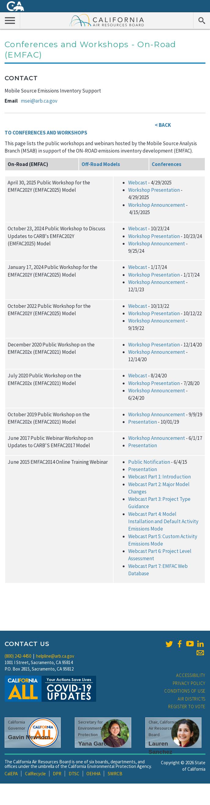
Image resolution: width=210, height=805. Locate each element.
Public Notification (149, 462)
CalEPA (11, 774)
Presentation (142, 421)
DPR (57, 774)
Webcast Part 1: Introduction (159, 476)
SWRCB (115, 774)
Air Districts (191, 699)
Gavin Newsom (29, 737)
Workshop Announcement (156, 205)
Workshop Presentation (154, 190)
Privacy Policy (189, 683)
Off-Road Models (100, 164)
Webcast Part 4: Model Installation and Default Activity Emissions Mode (163, 521)
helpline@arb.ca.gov (55, 656)
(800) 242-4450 (18, 656)
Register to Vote (186, 706)
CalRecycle (35, 774)
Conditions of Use (184, 691)
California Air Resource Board (107, 20)
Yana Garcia (95, 743)
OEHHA (93, 774)
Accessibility (190, 675)
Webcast (137, 182)
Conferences (166, 164)
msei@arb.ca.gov (39, 100)
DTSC (74, 774)
